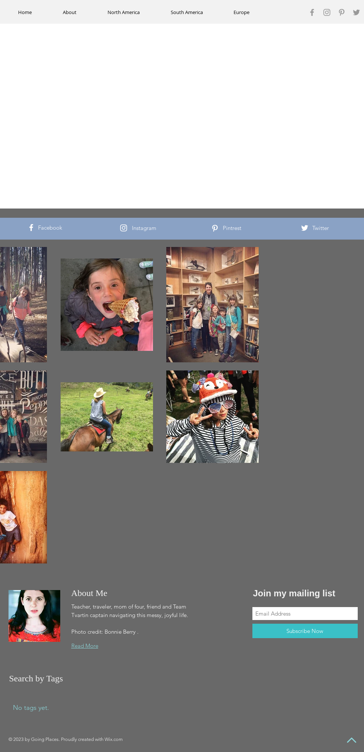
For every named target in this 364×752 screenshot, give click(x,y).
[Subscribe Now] (305, 631)
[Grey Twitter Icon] (356, 12)
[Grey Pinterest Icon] (341, 12)
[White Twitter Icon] (304, 228)
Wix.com (114, 739)
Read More (84, 645)
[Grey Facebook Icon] (312, 12)
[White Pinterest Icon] (215, 228)
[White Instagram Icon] (123, 228)
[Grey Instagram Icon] (326, 12)
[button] (123, 12)
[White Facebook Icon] (31, 227)
